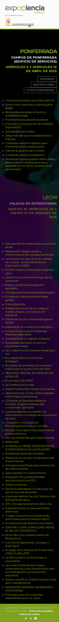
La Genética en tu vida (19, 384)
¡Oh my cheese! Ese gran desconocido (29, 437)
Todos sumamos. (16, 484)
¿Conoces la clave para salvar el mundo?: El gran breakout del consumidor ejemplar (25, 404)
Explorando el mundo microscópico (29, 326)
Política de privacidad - (41, 611)
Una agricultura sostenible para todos (29, 292)
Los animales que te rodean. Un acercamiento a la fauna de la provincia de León (31, 415)
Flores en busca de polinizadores (26, 119)
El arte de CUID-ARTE (19, 380)
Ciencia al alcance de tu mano (24, 150)
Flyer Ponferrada (40, 90)
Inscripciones (43, 84)
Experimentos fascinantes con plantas (30, 388)
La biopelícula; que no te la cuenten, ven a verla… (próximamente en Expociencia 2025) (28, 262)
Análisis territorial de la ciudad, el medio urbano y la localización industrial (27, 312)
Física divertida (15, 304)
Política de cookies (29, 614)
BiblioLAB (12, 441)
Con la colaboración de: (19, 19)
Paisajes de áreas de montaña (24, 453)
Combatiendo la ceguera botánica (27, 338)
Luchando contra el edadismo (24, 154)
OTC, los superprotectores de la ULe (28, 503)
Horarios (47, 78)
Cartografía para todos (20, 131)
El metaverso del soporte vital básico (29, 523)
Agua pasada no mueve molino (25, 472)
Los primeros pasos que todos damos (29, 100)
